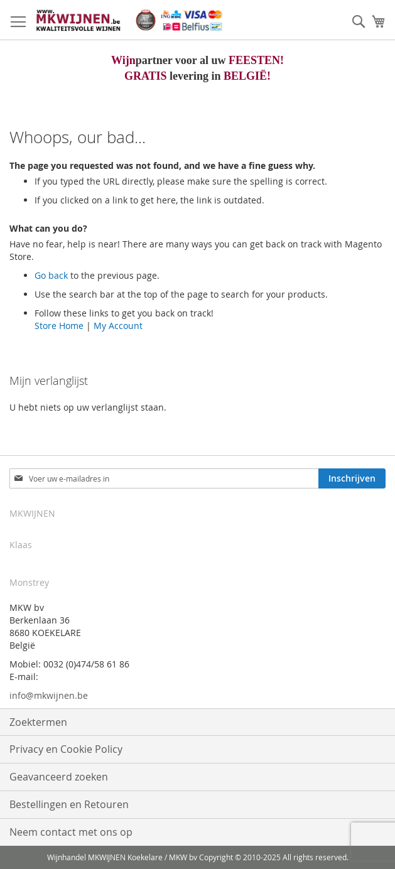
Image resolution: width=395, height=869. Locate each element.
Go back (51, 275)
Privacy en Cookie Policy (65, 749)
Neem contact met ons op (71, 832)
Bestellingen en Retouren (69, 804)
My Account (118, 326)
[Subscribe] (352, 478)
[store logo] (129, 20)
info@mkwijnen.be (48, 695)
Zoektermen (38, 722)
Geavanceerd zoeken (58, 777)
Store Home (59, 326)
